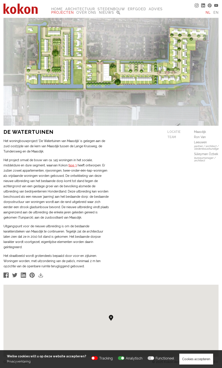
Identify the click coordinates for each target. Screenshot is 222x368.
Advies (156, 9)
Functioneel (164, 358)
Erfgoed (137, 9)
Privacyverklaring (19, 361)
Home (57, 9)
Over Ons (86, 12)
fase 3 (73, 165)
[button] (111, 318)
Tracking (106, 358)
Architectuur (80, 9)
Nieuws (106, 12)
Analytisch (134, 358)
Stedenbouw (111, 9)
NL (208, 12)
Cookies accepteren (196, 359)
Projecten (62, 12)
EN (216, 12)
